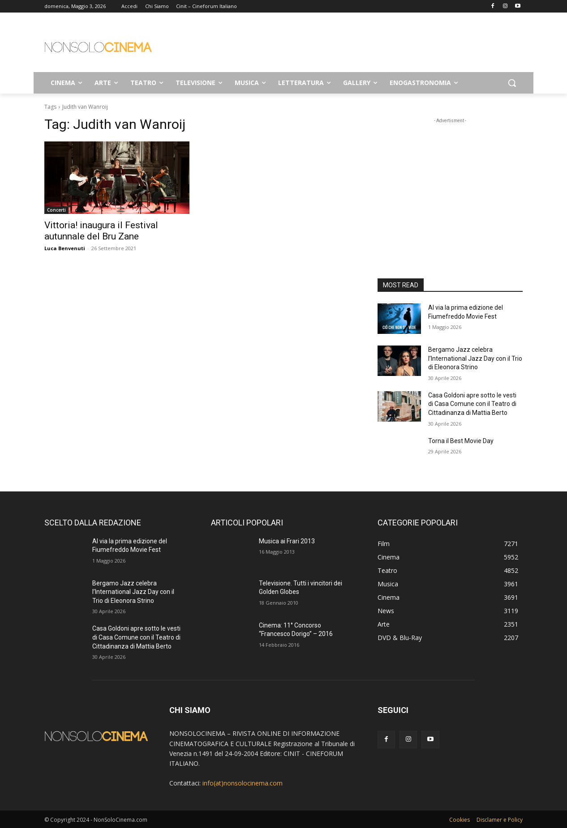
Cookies (459, 820)
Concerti (56, 210)
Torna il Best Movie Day (461, 440)
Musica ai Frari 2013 (287, 541)
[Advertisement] (351, 45)
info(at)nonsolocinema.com (242, 783)
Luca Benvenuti (64, 248)
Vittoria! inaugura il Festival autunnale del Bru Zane (101, 231)
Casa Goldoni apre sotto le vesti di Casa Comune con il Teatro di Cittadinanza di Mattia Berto (472, 404)
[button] (512, 83)
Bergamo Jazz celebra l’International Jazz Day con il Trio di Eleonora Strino (475, 358)
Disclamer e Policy (500, 820)
